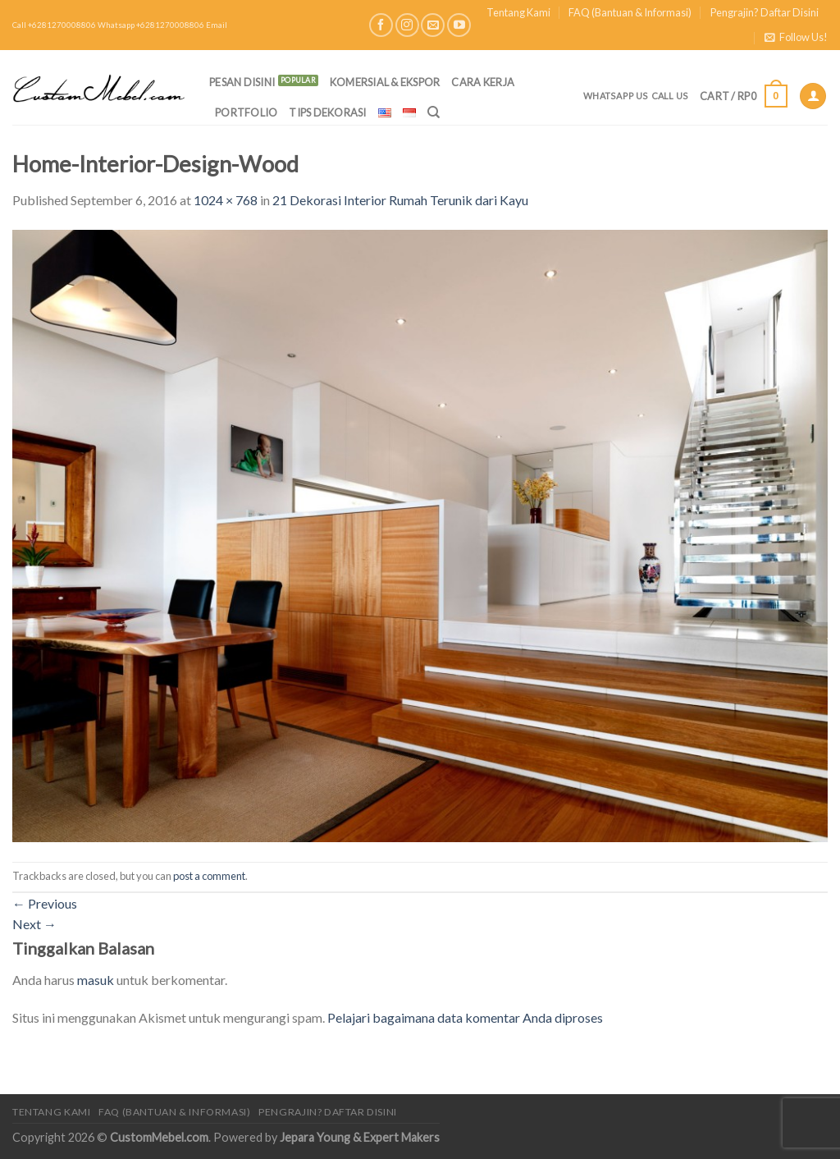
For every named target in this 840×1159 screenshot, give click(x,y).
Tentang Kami (518, 12)
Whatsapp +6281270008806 (151, 25)
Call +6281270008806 (54, 25)
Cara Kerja (482, 82)
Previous (44, 903)
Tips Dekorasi (327, 112)
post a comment (209, 875)
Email (216, 25)
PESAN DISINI (242, 82)
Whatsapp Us (615, 95)
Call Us (670, 95)
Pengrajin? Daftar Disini (764, 12)
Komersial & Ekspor (385, 82)
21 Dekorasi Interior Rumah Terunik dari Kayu (400, 200)
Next (34, 924)
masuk (95, 979)
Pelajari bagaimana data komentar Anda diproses (465, 1017)
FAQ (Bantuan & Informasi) (630, 12)
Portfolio (246, 112)
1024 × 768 (226, 200)
